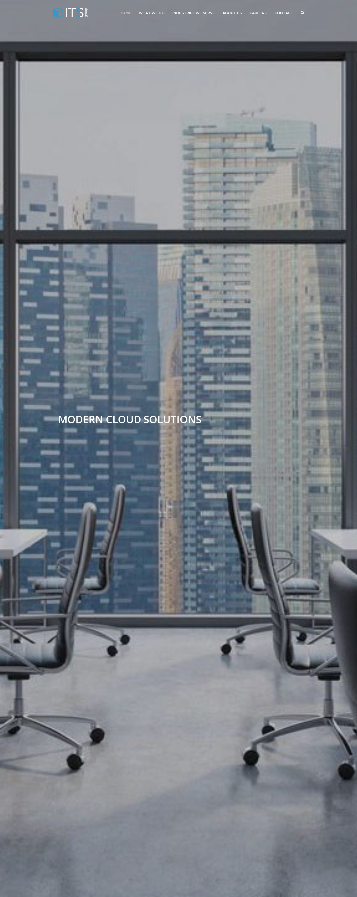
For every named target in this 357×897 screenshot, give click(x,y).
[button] (302, 12)
